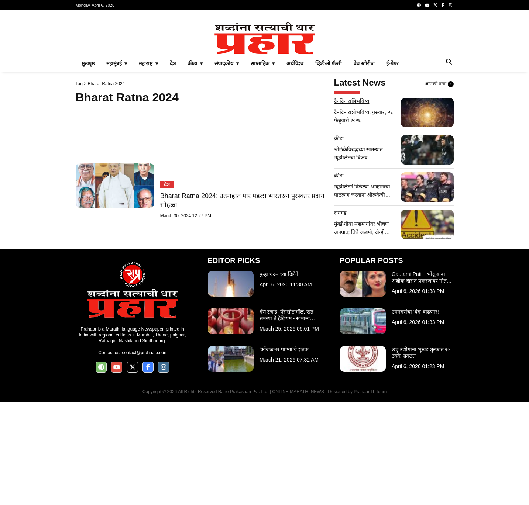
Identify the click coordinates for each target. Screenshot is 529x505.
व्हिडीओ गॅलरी (328, 167)
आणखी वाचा (439, 187)
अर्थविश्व (294, 167)
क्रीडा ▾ (195, 167)
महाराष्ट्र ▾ (148, 167)
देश (173, 167)
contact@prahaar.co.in (144, 456)
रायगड (340, 316)
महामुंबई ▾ (116, 167)
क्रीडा (339, 242)
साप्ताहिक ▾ (263, 167)
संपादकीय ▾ (226, 167)
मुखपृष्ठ (88, 167)
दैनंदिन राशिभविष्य (352, 204)
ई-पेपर (392, 167)
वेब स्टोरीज (364, 167)
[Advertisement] (265, 68)
